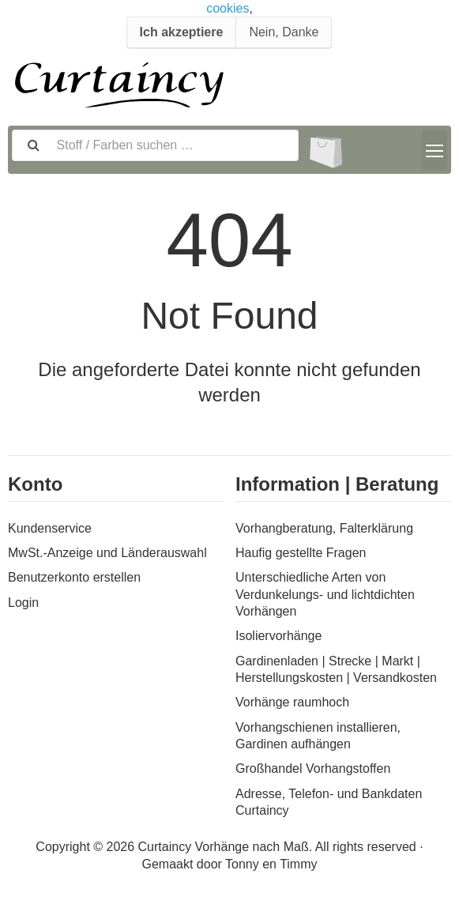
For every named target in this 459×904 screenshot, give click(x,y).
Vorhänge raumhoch (292, 702)
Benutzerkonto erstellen (74, 577)
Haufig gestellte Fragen (300, 552)
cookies (227, 8)
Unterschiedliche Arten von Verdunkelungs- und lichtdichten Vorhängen (325, 594)
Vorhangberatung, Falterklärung (324, 528)
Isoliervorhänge (278, 635)
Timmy (298, 864)
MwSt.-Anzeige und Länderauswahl (107, 552)
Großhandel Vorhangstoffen (312, 768)
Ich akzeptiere (182, 32)
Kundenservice (50, 528)
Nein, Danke (283, 32)
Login (23, 602)
